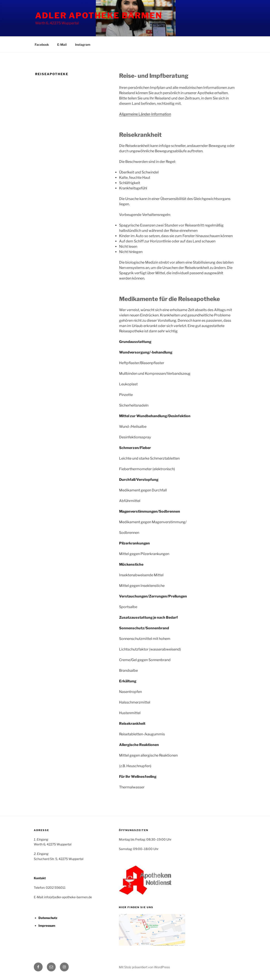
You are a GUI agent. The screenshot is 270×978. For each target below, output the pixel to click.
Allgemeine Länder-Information (145, 114)
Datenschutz (47, 918)
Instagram (82, 44)
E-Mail (62, 44)
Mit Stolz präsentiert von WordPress (144, 967)
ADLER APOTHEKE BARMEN (98, 15)
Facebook (42, 44)
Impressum (46, 925)
